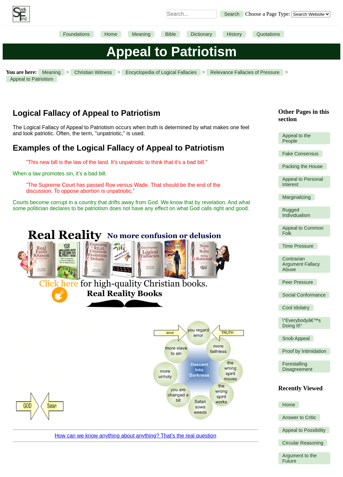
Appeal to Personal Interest (302, 181)
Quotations (268, 34)
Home (111, 34)
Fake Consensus (300, 153)
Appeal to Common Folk (303, 230)
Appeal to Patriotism (31, 79)
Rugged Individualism (296, 212)
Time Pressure (298, 246)
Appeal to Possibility (304, 430)
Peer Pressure (297, 282)
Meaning (141, 34)
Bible (170, 34)
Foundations (76, 34)
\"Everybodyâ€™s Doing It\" (301, 323)
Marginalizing (296, 197)
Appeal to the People (296, 138)
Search (231, 14)
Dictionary (201, 34)
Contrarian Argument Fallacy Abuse (301, 264)
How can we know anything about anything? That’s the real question (135, 436)
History (234, 34)
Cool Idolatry (296, 307)
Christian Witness (93, 72)
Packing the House (302, 166)
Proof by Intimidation (304, 351)
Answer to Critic (299, 417)
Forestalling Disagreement (297, 366)
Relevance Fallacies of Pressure (244, 72)
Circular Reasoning (302, 443)
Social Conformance (304, 295)
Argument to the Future (299, 458)
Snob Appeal (296, 338)
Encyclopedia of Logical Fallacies (161, 72)
